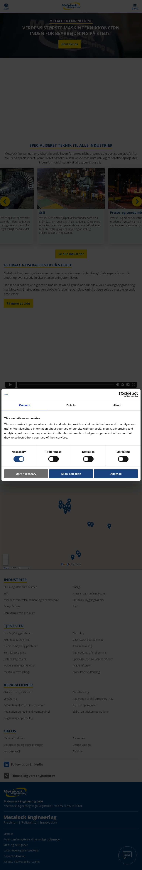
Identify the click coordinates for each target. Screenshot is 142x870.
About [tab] (117, 405)
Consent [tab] (24, 405)
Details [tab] (71, 405)
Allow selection (71, 473)
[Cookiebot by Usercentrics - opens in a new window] (121, 394)
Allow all (116, 473)
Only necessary (26, 473)
